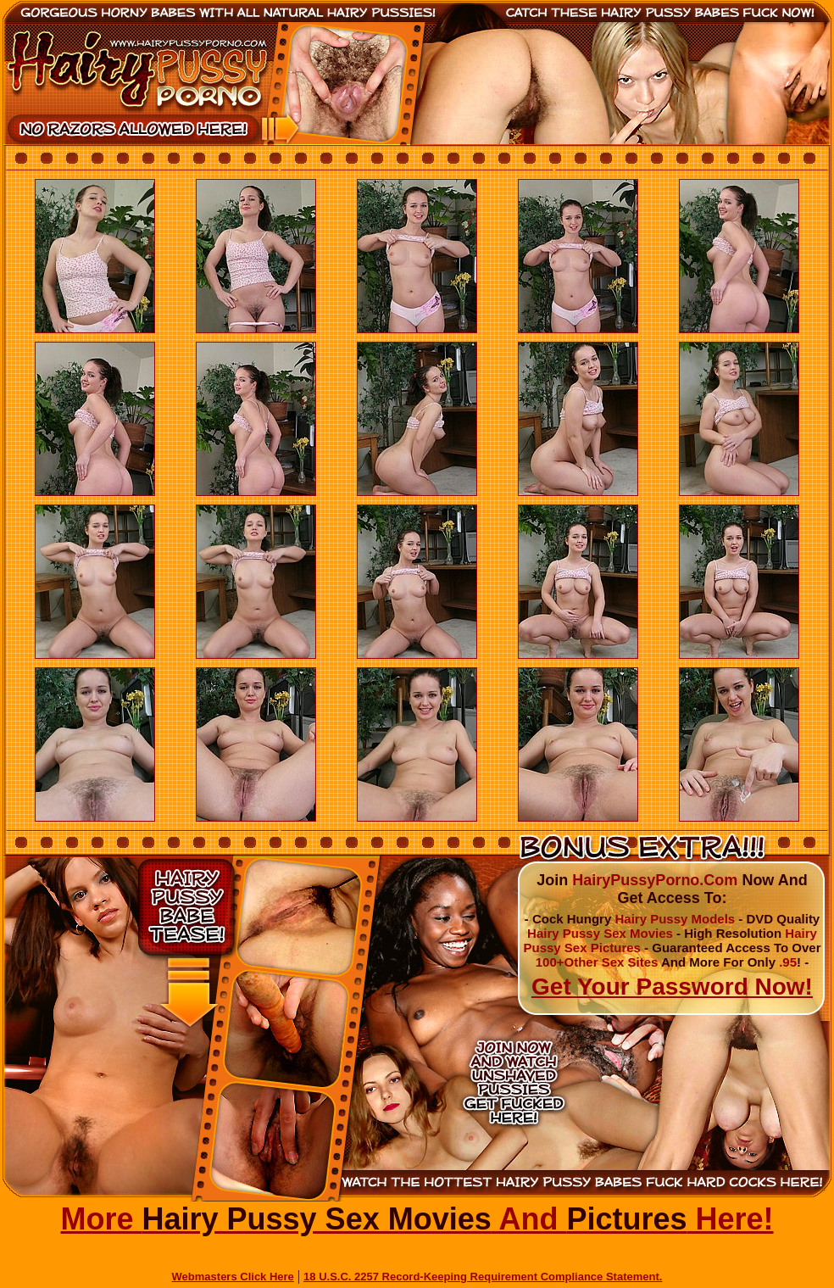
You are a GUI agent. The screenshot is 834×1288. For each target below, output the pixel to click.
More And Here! (416, 1219)
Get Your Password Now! (672, 986)
